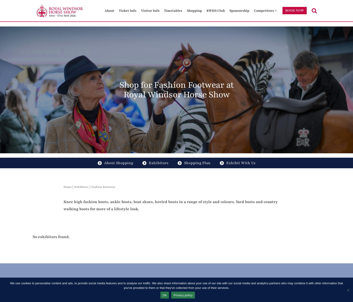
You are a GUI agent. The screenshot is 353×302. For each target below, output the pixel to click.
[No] (348, 289)
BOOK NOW (294, 10)
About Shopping (115, 163)
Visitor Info (150, 11)
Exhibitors (155, 163)
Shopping (194, 11)
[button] (276, 11)
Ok (165, 295)
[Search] (314, 10)
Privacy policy (183, 295)
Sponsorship (239, 11)
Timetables (173, 11)
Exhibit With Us (238, 163)
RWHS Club (215, 11)
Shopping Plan (194, 163)
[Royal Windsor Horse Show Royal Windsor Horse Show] (60, 10)
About (109, 11)
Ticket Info (127, 11)
